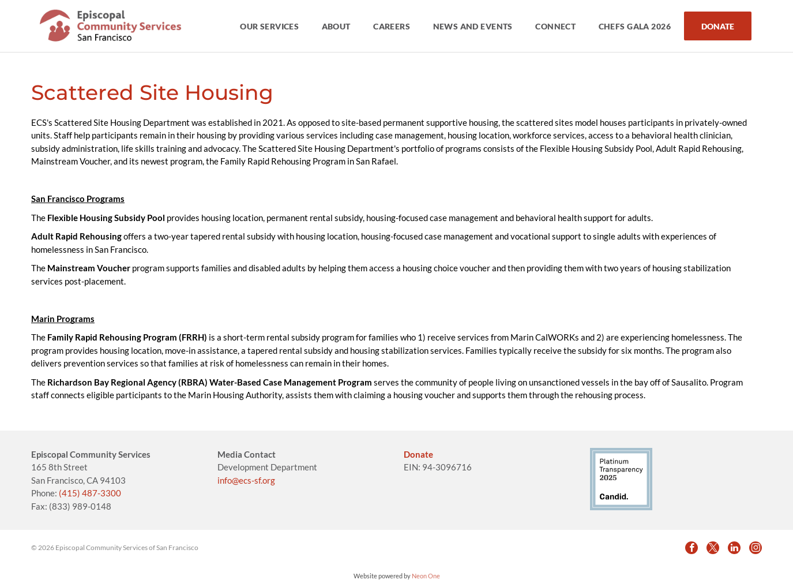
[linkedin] (734, 547)
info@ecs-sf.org (246, 480)
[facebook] (691, 547)
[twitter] (712, 547)
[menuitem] (270, 26)
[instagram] (755, 547)
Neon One (426, 575)
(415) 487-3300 (90, 493)
